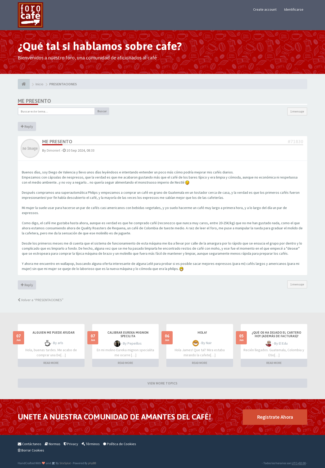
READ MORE (51, 363)
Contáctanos (29, 444)
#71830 (295, 141)
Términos (91, 444)
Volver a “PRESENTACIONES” (40, 300)
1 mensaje (297, 111)
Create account (265, 9)
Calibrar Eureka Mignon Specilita (128, 334)
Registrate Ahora (275, 417)
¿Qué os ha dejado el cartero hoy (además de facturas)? (276, 334)
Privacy (71, 444)
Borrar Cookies (31, 450)
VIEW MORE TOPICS (162, 383)
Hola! (202, 332)
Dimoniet (53, 150)
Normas (52, 444)
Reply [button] (27, 126)
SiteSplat (65, 463)
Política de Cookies (119, 444)
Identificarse (293, 9)
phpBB (92, 463)
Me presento (34, 101)
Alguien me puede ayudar (53, 332)
